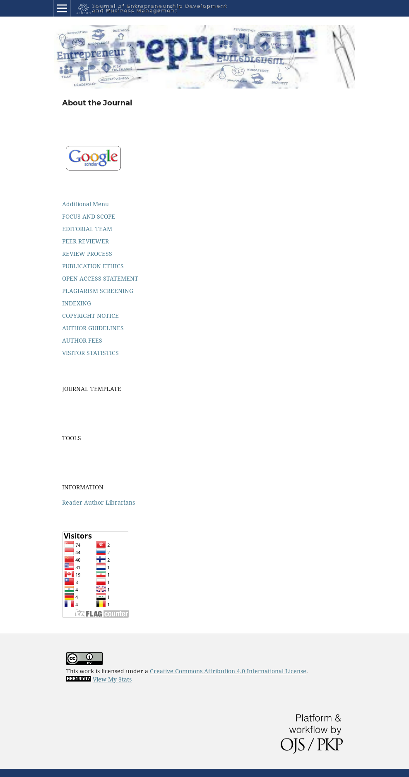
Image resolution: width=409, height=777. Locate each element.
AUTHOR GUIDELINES (93, 328)
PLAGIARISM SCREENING (97, 291)
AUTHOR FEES (82, 340)
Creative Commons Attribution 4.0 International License (228, 671)
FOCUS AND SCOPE (88, 216)
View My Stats (112, 679)
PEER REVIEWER (85, 241)
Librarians (120, 502)
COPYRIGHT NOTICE (90, 315)
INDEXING (76, 303)
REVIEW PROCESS (87, 253)
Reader (72, 502)
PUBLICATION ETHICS (93, 266)
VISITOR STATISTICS (90, 353)
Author (94, 502)
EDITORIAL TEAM (87, 229)
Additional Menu (85, 204)
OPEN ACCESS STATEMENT (100, 278)
